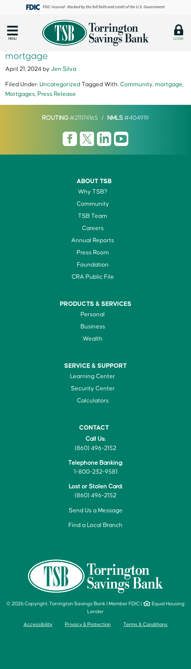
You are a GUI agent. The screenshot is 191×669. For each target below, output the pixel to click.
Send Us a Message (96, 510)
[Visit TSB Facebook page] (70, 139)
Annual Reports (92, 240)
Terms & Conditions (145, 624)
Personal (93, 314)
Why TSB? (92, 192)
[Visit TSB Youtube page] (121, 139)
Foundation (93, 265)
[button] (12, 33)
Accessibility (38, 624)
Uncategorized (60, 84)
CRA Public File (93, 277)
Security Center (93, 388)
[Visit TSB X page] (87, 139)
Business (93, 326)
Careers (93, 228)
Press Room (93, 252)
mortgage (168, 84)
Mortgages (20, 94)
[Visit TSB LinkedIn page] (104, 139)
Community (136, 84)
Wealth (93, 339)
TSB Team (92, 216)
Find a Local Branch (95, 525)
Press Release (56, 94)
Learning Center (92, 376)
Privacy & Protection (88, 624)
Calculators (93, 400)
